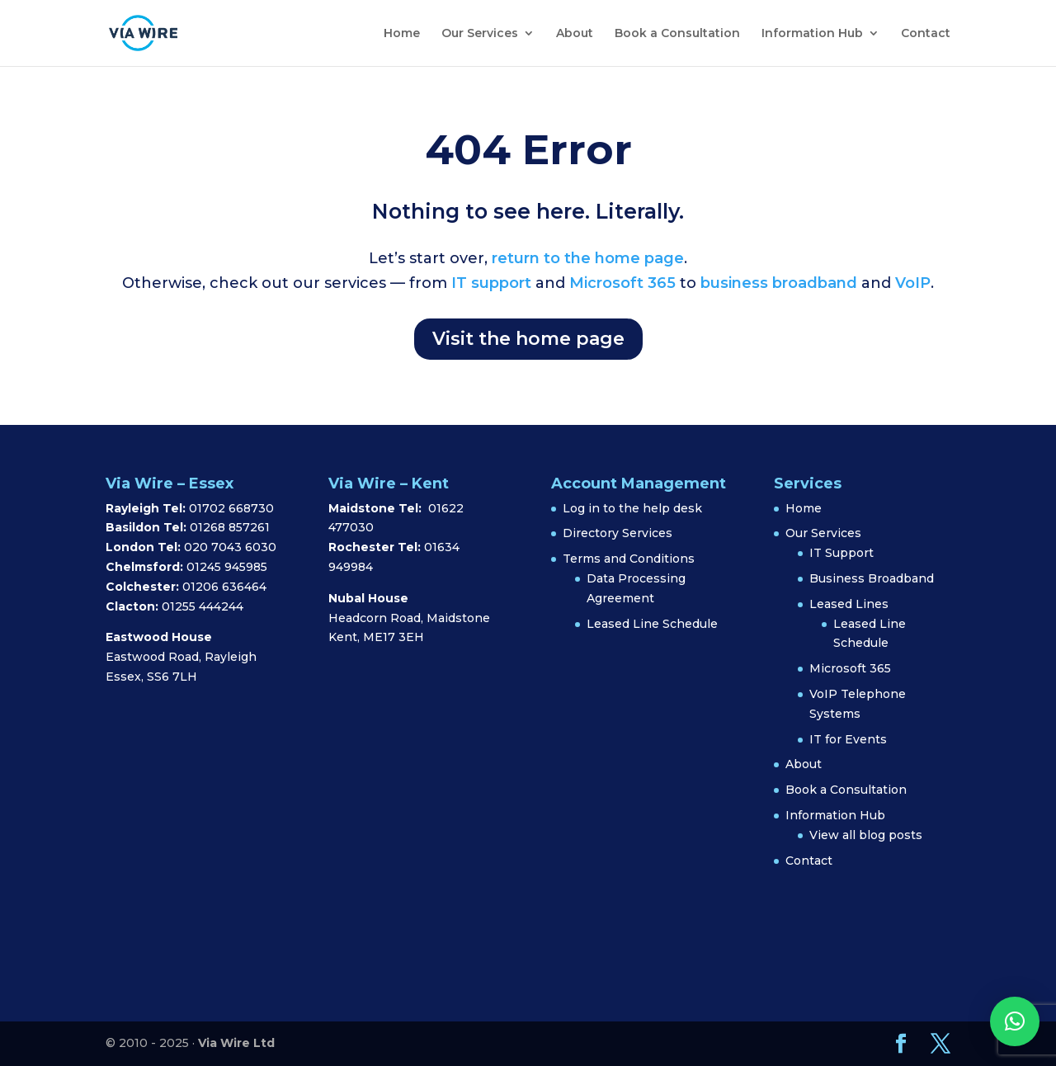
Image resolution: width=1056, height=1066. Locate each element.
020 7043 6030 (230, 547)
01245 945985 (226, 566)
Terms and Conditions (629, 558)
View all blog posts (865, 835)
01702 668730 (230, 508)
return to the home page (588, 258)
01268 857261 (230, 527)
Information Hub (812, 33)
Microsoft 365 (622, 283)
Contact (925, 33)
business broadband (778, 283)
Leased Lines (849, 604)
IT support (489, 283)
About (574, 33)
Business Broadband (871, 578)
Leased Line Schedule (652, 623)
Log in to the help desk (632, 508)
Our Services (479, 33)
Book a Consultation (677, 33)
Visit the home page (528, 339)
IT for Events (848, 739)
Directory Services (617, 533)
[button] (1015, 1021)
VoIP (913, 283)
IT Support (841, 552)
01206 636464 (224, 586)
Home (402, 33)
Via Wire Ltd (236, 1042)
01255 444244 (202, 606)
